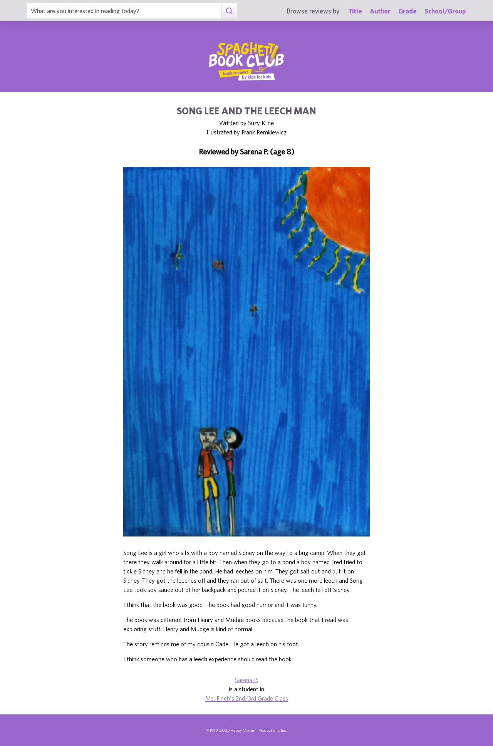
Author (380, 11)
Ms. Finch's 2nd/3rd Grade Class (246, 698)
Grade (407, 11)
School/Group (445, 11)
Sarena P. (246, 679)
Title (355, 11)
